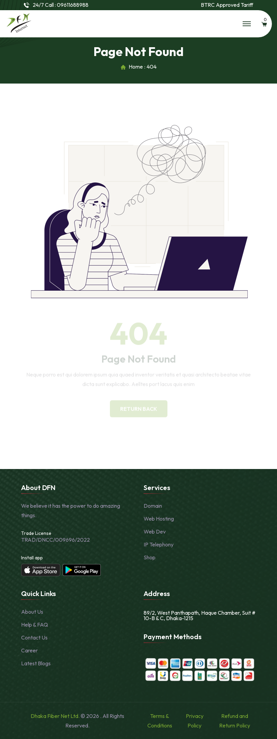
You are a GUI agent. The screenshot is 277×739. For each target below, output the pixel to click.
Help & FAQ (34, 624)
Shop (150, 557)
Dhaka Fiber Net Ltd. (56, 716)
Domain (153, 505)
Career (29, 650)
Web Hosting (159, 518)
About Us (32, 611)
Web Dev (155, 531)
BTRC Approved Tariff (227, 5)
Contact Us (34, 637)
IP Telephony (159, 544)
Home (136, 67)
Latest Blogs (36, 663)
